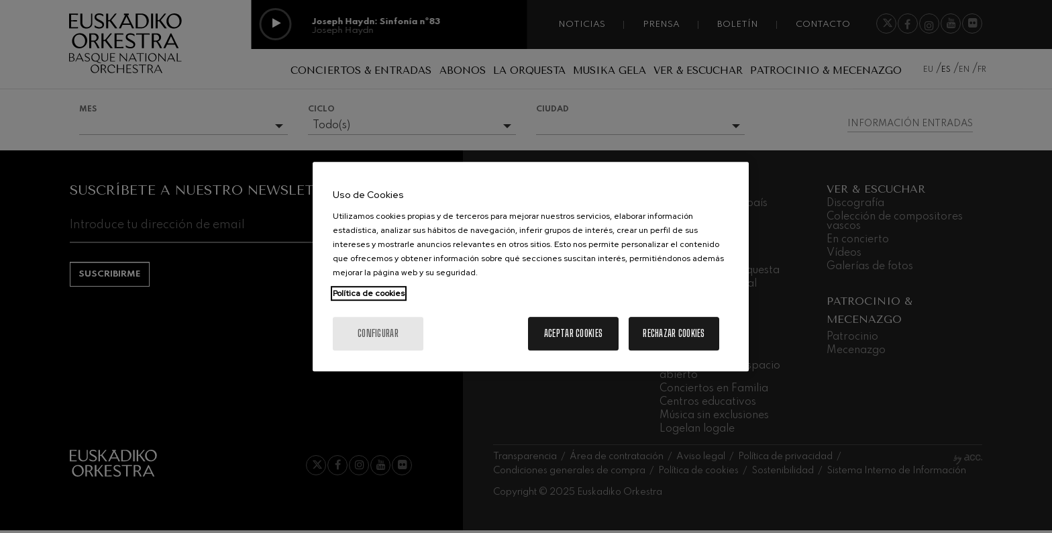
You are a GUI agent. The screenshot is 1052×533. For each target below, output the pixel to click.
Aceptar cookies (573, 333)
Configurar (378, 333)
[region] (531, 266)
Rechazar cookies (673, 333)
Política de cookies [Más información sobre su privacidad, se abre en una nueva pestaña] (369, 293)
